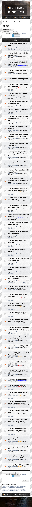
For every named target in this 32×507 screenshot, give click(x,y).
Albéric (20, 191)
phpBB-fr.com (18, 504)
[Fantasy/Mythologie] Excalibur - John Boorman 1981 (18, 223)
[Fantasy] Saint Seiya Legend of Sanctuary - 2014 (17, 363)
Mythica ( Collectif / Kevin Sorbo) (18, 109)
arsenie (20, 297)
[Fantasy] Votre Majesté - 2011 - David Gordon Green (18, 102)
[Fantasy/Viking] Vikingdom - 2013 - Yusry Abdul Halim (18, 354)
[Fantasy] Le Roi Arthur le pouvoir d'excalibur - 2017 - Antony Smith (18, 136)
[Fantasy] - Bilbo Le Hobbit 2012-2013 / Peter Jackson (18, 277)
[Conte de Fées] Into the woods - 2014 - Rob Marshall (18, 232)
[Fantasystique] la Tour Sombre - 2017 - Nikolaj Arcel (18, 206)
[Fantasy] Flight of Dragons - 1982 (19, 465)
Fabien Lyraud (22, 65)
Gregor (20, 56)
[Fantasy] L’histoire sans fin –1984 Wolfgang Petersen (18, 259)
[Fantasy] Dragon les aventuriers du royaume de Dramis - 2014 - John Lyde (18, 118)
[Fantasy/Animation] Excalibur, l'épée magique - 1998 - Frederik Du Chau (18, 154)
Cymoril (20, 244)
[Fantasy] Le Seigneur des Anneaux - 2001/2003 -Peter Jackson (18, 328)
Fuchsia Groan (22, 235)
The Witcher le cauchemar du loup (18, 78)
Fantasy (5, 25)
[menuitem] (7, 18)
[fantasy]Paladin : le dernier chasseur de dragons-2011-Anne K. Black (18, 180)
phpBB (12, 503)
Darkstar (20, 138)
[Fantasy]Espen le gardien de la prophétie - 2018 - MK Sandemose (17, 189)
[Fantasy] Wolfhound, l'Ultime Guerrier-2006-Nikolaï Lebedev (17, 402)
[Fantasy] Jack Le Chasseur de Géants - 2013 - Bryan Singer (17, 338)
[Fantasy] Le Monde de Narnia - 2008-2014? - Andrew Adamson (17, 429)
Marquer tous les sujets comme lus (13, 33)
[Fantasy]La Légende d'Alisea (17, 385)
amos (19, 331)
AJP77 (20, 47)
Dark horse (21, 87)
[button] (19, 35)
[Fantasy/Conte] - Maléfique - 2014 (19, 346)
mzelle (20, 79)
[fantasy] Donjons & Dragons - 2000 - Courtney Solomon (17, 304)
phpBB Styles (20, 499)
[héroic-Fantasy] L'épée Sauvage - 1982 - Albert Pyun (18, 198)
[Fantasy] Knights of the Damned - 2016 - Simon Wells (18, 85)
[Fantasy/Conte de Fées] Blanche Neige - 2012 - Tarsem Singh (18, 320)
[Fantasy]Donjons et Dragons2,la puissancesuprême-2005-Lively (18, 457)
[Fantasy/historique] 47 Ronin (17, 312)
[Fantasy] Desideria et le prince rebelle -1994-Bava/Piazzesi (17, 420)
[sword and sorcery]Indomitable (18, 379)
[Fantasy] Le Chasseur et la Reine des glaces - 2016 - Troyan (18, 287)
